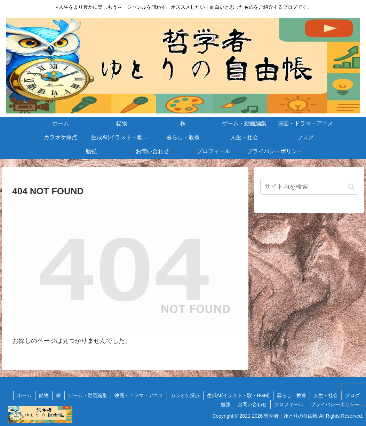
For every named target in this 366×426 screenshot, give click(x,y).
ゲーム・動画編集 (87, 395)
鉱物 (44, 395)
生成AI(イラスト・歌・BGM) (238, 395)
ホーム (24, 395)
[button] (351, 187)
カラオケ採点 (185, 395)
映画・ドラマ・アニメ (138, 395)
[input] (309, 187)
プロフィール (288, 404)
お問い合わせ (252, 404)
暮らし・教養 (291, 395)
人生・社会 (325, 395)
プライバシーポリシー (335, 404)
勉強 (225, 404)
